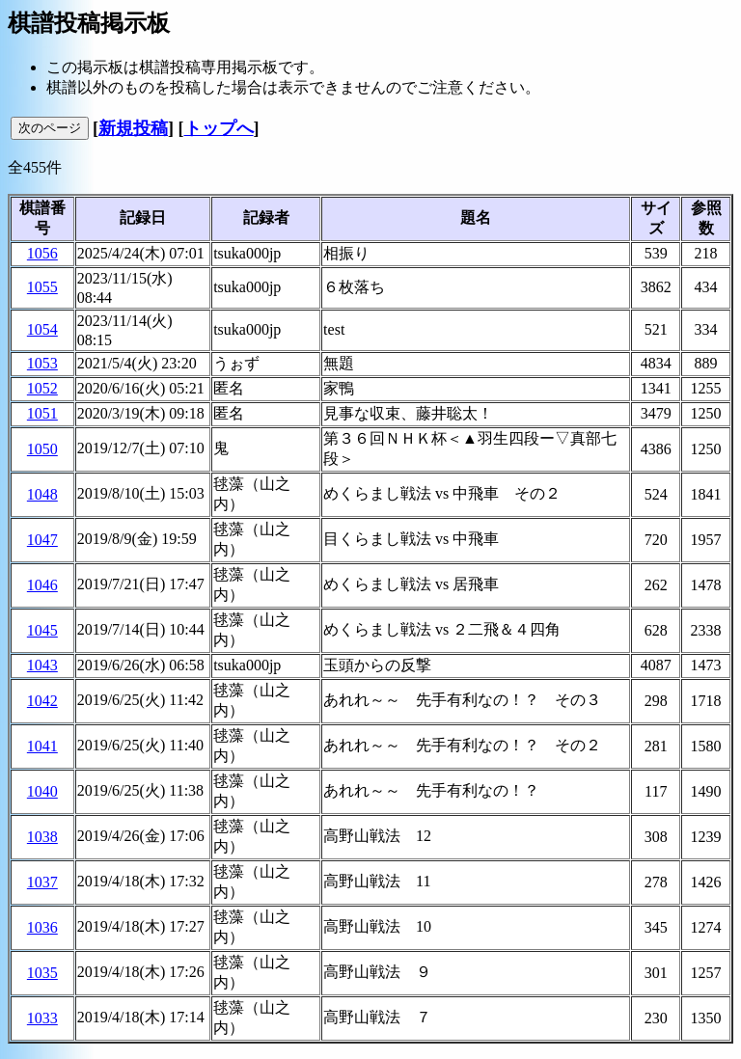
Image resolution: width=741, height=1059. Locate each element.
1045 (42, 630)
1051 (42, 413)
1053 (42, 363)
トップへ (219, 128)
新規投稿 (133, 128)
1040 (42, 791)
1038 (42, 836)
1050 (42, 449)
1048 (42, 494)
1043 (42, 665)
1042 (42, 700)
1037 (42, 882)
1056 (42, 253)
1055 (42, 287)
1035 (42, 972)
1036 (42, 927)
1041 (42, 746)
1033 (42, 1018)
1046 (42, 585)
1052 (42, 388)
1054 (42, 329)
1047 (42, 539)
